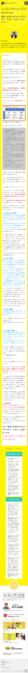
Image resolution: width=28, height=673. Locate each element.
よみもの (7, 8)
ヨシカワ (11, 60)
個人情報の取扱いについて (6, 662)
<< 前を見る (8, 448)
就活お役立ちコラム (15, 8)
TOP (2, 8)
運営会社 (3, 664)
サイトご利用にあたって (6, 667)
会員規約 (3, 660)
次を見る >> (19, 448)
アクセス (3, 666)
